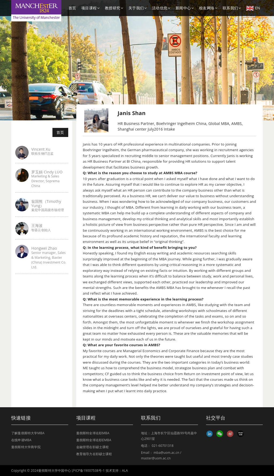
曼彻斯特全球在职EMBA (93, 440)
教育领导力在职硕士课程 (94, 454)
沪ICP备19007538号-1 (88, 470)
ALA (125, 470)
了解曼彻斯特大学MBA (27, 433)
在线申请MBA (21, 440)
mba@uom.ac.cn (166, 452)
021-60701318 (163, 445)
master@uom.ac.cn (156, 458)
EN (253, 8)
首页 (72, 7)
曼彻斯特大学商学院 (26, 447)
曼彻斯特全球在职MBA (92, 433)
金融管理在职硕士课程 (92, 447)
